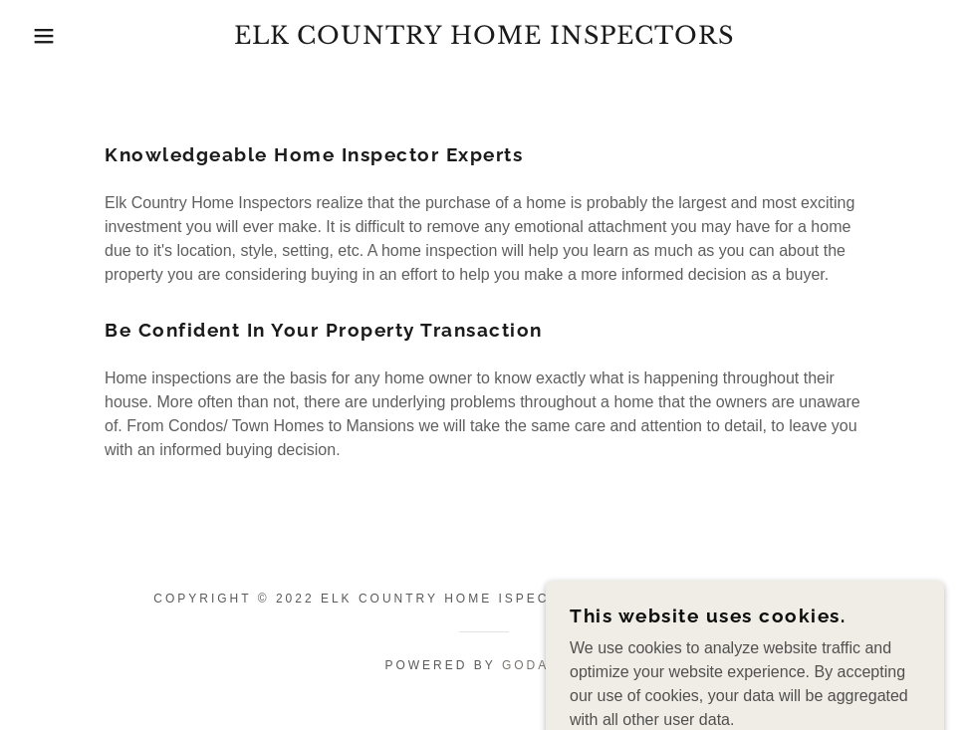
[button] (48, 36)
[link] (484, 38)
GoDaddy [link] (543, 665)
